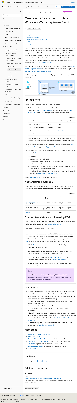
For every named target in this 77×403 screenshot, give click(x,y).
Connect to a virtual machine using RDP (36, 39)
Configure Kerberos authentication (38, 341)
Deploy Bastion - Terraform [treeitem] (12, 44)
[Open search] (69, 2)
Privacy (36, 399)
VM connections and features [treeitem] (12, 104)
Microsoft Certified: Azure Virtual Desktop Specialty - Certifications (43, 378)
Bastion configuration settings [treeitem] (12, 98)
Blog (22, 399)
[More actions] (74, 12)
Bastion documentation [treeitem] (9, 19)
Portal (57, 7)
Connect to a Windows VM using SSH (39, 334)
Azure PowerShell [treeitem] (9, 31)
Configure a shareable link (35, 346)
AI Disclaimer (4, 399)
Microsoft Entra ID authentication (47, 173)
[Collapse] (21, 11)
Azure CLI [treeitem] (7, 34)
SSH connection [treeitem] (13, 73)
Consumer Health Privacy (48, 399)
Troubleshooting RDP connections (55, 275)
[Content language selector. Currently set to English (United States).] (9, 395)
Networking (40, 13)
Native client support (63, 134)
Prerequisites (29, 35)
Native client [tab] (50, 228)
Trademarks (4, 402)
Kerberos (28, 212)
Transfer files (32, 344)
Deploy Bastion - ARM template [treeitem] (13, 40)
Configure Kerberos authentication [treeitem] (11, 54)
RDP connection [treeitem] (13, 70)
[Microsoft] (3, 2)
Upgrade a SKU (50, 147)
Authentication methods (32, 37)
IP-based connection (63, 131)
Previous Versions (14, 399)
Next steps (29, 44)
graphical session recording (47, 325)
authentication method (54, 224)
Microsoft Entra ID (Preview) (33, 202)
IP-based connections (41, 153)
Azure (32, 13)
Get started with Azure (68, 7)
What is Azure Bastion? (45, 62)
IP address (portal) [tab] (39, 228)
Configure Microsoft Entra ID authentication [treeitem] (13, 59)
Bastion (47, 13)
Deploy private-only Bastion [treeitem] (12, 37)
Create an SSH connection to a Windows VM (38, 71)
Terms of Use (61, 399)
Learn (26, 13)
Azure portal (36, 245)
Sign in (73, 2)
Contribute (30, 399)
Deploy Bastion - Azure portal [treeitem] (12, 28)
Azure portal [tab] (29, 228)
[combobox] (11, 15)
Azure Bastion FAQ (34, 177)
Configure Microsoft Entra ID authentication (41, 339)
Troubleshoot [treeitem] (6, 113)
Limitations (29, 41)
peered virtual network (45, 110)
